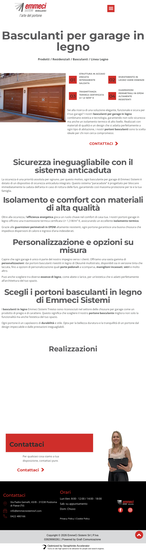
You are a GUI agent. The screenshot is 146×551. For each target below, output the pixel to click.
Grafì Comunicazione (89, 539)
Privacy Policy (67, 518)
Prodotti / (45, 59)
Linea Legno (99, 59)
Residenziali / (62, 59)
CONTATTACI (101, 144)
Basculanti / (81, 59)
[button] (110, 8)
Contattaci (28, 470)
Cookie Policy (83, 518)
